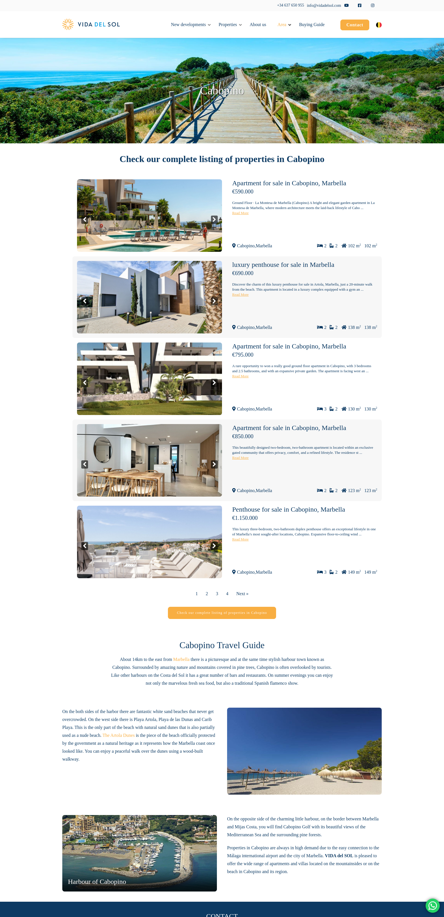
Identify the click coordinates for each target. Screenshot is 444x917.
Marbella (181, 659)
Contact (354, 24)
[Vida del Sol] (91, 24)
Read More (240, 213)
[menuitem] (354, 25)
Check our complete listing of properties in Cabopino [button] (222, 613)
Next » (242, 593)
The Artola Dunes (119, 735)
